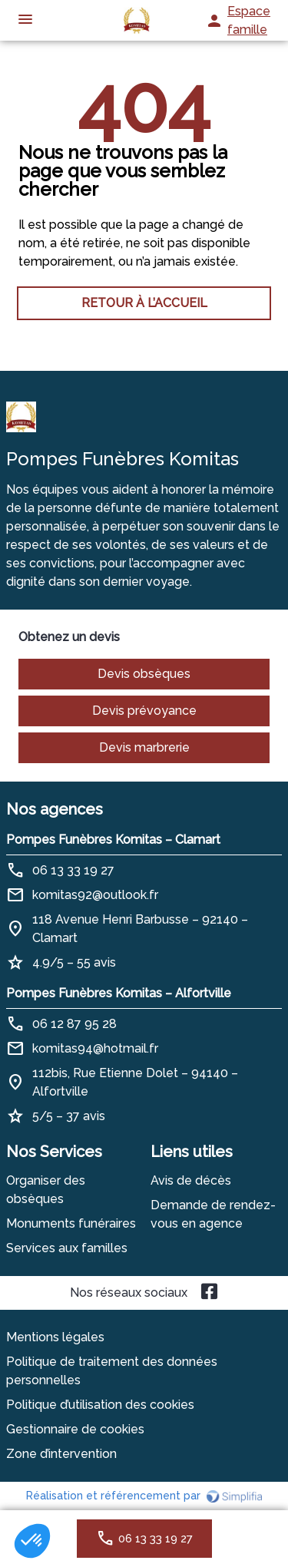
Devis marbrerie (144, 747)
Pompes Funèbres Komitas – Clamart (113, 839)
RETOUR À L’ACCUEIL (144, 303)
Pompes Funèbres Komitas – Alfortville (118, 993)
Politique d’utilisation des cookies (100, 1404)
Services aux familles (66, 1248)
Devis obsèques (144, 673)
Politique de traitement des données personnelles (111, 1370)
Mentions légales (55, 1337)
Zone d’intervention (61, 1453)
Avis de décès (191, 1180)
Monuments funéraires (71, 1223)
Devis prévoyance (144, 710)
